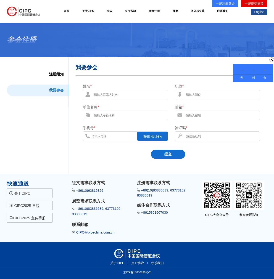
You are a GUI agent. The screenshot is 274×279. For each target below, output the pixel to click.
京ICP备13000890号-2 (137, 272)
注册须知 (56, 74)
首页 (66, 11)
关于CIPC (88, 11)
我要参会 (56, 90)
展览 (175, 11)
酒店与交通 (197, 11)
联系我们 (222, 11)
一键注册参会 (225, 3)
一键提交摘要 (254, 3)
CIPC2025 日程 (24, 206)
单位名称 (91, 107)
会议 (109, 11)
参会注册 (154, 11)
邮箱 (179, 107)
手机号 (89, 128)
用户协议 (137, 263)
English (259, 12)
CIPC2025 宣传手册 (28, 218)
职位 (179, 86)
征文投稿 (130, 11)
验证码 (181, 128)
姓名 (87, 86)
